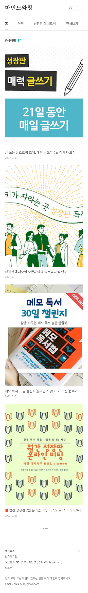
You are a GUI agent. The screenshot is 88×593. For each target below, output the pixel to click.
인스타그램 (11, 556)
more (44, 528)
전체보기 (72, 23)
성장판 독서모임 (45, 23)
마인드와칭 (18, 8)
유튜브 (8, 568)
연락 (21, 23)
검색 (71, 8)
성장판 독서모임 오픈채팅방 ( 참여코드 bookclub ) (33, 562)
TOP (80, 551)
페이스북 (10, 551)
